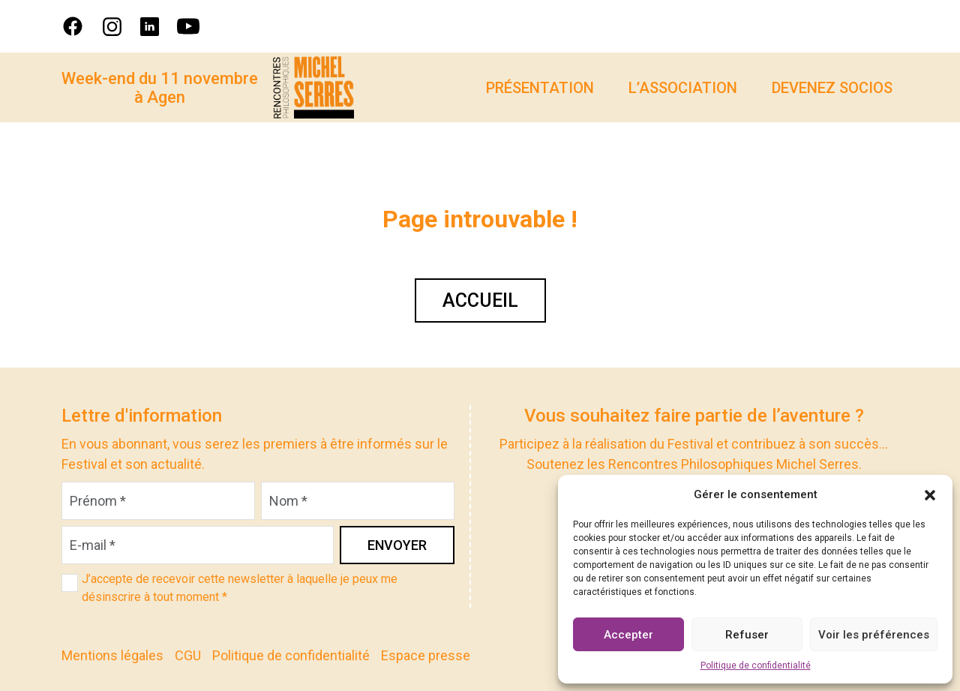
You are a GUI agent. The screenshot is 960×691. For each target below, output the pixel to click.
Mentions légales (113, 655)
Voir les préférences (873, 634)
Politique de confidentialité (755, 665)
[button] (930, 494)
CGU (188, 655)
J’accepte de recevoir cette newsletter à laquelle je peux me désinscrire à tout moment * (240, 588)
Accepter (628, 634)
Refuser (747, 634)
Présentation (540, 88)
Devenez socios (832, 88)
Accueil (480, 300)
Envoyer (397, 545)
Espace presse (425, 655)
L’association (682, 88)
